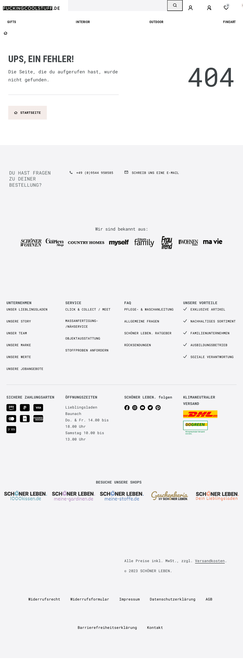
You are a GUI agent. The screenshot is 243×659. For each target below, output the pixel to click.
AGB (209, 599)
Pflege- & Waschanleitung (149, 309)
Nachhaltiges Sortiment (213, 321)
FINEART (229, 22)
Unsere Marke (18, 345)
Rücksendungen (137, 345)
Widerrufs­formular (89, 599)
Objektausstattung (82, 338)
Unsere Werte (18, 357)
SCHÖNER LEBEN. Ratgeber (148, 333)
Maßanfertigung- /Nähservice (81, 324)
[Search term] (117, 5)
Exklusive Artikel (207, 309)
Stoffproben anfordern (86, 350)
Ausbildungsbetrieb (208, 345)
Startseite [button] (27, 112)
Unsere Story (18, 321)
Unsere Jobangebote (24, 369)
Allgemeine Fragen (141, 321)
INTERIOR (83, 22)
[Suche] (175, 5)
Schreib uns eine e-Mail (155, 172)
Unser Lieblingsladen (27, 309)
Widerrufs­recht (44, 599)
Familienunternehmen (210, 333)
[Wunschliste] (226, 8)
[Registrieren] (209, 8)
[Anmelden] (191, 8)
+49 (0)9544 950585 (94, 172)
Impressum (129, 599)
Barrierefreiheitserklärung (107, 627)
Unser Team (16, 333)
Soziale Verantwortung (212, 357)
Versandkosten (210, 560)
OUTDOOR (156, 22)
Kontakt (155, 627)
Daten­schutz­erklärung (172, 599)
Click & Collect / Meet (88, 309)
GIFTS (11, 22)
